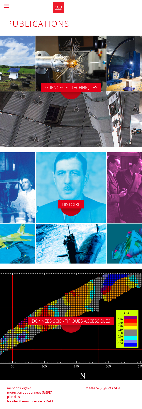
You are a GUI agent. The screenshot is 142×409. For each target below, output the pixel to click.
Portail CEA (118, 5)
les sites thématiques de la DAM (30, 401)
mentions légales (19, 388)
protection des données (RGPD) (29, 392)
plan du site (15, 397)
